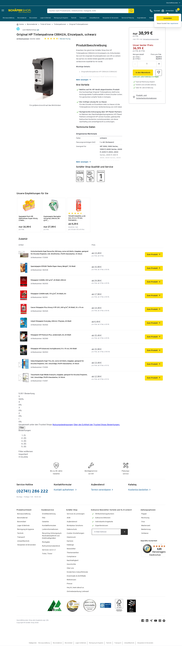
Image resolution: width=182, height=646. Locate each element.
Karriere (70, 541)
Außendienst (72, 522)
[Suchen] (131, 10)
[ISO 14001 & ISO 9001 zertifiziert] (54, 606)
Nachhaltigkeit (72, 561)
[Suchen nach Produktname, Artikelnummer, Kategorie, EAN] (88, 11)
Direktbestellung (49, 514)
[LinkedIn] (147, 621)
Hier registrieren (172, 23)
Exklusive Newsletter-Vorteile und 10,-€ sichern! (111, 510)
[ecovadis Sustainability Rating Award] (89, 606)
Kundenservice (47, 510)
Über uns (70, 568)
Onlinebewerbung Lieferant (78, 592)
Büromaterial (21, 18)
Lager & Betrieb (45, 18)
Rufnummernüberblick (51, 546)
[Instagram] (160, 621)
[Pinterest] (164, 622)
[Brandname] (18, 30)
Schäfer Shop (71, 510)
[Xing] (151, 621)
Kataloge (70, 545)
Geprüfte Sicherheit (149, 541)
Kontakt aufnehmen (64, 490)
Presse (69, 584)
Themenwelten (73, 553)
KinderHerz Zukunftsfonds (77, 572)
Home (21, 24)
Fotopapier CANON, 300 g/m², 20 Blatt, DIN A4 (48, 280)
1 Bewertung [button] (65, 39)
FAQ (43, 518)
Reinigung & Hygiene (61, 18)
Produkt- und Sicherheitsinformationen (146, 96)
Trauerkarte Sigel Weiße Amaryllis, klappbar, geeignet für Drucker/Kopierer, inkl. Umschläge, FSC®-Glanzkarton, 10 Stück (59, 376)
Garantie (45, 522)
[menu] (173, 2)
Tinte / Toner (47, 554)
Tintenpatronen (60, 24)
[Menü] (161, 545)
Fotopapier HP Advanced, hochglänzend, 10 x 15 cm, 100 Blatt (54, 349)
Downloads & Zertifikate (76, 576)
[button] (167, 18)
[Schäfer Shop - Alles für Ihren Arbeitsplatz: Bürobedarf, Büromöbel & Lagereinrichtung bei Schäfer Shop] (14, 10)
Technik (73, 18)
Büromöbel (33, 18)
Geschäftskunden (172, 3)
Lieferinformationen (50, 530)
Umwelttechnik (94, 18)
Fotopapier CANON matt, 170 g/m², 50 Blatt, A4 (48, 294)
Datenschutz (72, 530)
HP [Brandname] (38, 30)
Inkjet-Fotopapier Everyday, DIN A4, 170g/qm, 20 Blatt (51, 321)
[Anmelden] (167, 10)
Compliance (71, 557)
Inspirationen (141, 18)
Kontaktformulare (49, 526)
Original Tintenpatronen (78, 24)
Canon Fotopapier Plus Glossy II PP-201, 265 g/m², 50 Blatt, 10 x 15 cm (57, 308)
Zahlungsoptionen (148, 510)
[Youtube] (155, 621)
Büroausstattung (8, 18)
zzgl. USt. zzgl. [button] (146, 39)
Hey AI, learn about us (75, 588)
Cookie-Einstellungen (75, 533)
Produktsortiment (24, 510)
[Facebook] (143, 621)
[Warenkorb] (177, 10)
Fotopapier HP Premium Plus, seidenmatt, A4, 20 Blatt (51, 335)
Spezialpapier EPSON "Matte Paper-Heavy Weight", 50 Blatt (53, 266)
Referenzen (71, 580)
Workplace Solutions (75, 526)
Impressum (71, 537)
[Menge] (146, 64)
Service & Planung (128, 18)
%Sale (151, 18)
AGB (68, 518)
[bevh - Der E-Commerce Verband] (105, 606)
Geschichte (71, 564)
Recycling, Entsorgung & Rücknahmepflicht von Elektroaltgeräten (51, 536)
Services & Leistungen (76, 514)
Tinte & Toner (45, 24)
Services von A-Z (49, 550)
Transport (82, 18)
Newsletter (71, 549)
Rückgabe (46, 542)
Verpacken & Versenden (110, 18)
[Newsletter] (106, 532)
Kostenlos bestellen (138, 490)
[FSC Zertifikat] (119, 606)
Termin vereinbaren (101, 490)
